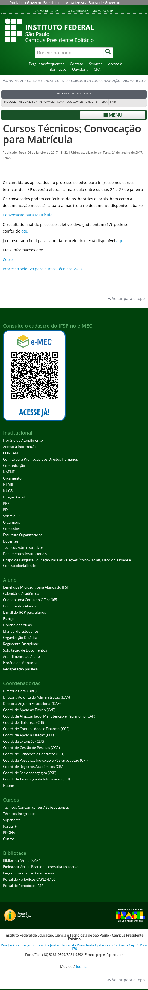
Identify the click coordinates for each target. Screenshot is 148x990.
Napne (8, 785)
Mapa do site (102, 10)
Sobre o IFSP (13, 516)
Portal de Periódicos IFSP (23, 885)
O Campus (11, 522)
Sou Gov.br (75, 102)
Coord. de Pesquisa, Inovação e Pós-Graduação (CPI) (45, 760)
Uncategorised (55, 81)
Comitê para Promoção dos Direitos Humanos (40, 459)
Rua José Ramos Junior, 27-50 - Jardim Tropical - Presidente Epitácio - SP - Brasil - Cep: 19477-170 (74, 947)
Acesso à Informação (20, 446)
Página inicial (13, 81)
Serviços (95, 64)
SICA (104, 102)
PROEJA (9, 832)
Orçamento (12, 478)
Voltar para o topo (126, 298)
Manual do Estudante (20, 631)
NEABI (8, 484)
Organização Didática (20, 637)
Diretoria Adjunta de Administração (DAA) (36, 697)
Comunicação (14, 465)
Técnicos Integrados (19, 813)
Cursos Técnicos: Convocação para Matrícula (72, 133)
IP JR (113, 102)
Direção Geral (14, 497)
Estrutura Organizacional (23, 535)
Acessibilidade (46, 10)
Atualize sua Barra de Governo (93, 2)
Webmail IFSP (28, 102)
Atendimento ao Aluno (21, 656)
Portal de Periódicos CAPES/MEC (29, 879)
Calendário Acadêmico (21, 593)
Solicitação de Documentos (25, 650)
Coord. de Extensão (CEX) (23, 741)
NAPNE (9, 472)
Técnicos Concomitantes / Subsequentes (36, 807)
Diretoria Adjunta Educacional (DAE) (32, 703)
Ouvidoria (80, 69)
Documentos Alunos (19, 606)
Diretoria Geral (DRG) (20, 691)
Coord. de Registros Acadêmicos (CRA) (33, 766)
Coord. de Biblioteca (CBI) (23, 722)
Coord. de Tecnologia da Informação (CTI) (36, 779)
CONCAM (33, 81)
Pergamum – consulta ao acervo (29, 873)
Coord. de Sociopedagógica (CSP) (29, 773)
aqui (24, 231)
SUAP (60, 102)
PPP (6, 503)
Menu (112, 115)
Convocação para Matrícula (27, 214)
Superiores (11, 820)
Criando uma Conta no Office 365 (30, 600)
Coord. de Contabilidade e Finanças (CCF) (36, 729)
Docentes (10, 541)
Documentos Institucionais (25, 554)
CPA (97, 69)
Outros (8, 839)
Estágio (9, 618)
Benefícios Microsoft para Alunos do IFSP (36, 587)
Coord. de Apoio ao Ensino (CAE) (29, 710)
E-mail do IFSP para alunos (24, 612)
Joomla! (82, 966)
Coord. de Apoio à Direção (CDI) (28, 735)
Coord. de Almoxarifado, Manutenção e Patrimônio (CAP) (49, 716)
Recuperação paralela (20, 669)
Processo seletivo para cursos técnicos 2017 (42, 268)
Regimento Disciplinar (20, 644)
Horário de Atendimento (23, 440)
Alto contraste (75, 10)
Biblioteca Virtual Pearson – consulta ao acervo (41, 867)
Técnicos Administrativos (23, 547)
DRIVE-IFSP (92, 102)
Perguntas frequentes (46, 64)
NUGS (8, 491)
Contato (76, 64)
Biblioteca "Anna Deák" (21, 860)
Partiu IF (10, 826)
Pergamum (47, 102)
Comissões (11, 528)
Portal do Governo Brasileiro (35, 2)
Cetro (8, 259)
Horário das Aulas (17, 625)
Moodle (10, 102)
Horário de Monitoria (20, 663)
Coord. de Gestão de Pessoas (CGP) (31, 747)
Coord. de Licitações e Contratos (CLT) (33, 754)
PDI (6, 509)
